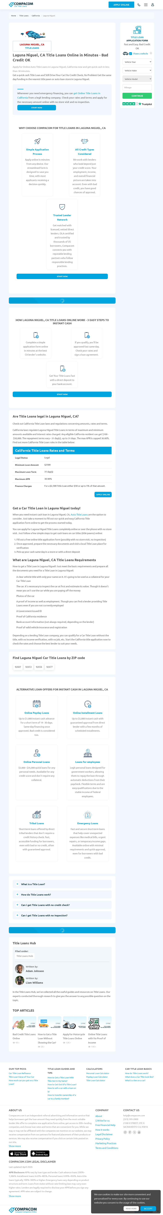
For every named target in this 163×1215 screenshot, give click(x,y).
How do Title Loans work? (136, 1073)
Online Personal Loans (37, 761)
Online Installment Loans (87, 712)
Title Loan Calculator (95, 1080)
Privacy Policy (102, 1138)
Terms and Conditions (106, 1147)
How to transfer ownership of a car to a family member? (62, 1097)
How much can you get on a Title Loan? (23, 1082)
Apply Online (121, 4)
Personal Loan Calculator (97, 1073)
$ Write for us (102, 1120)
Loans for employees (87, 761)
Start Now (62, 276)
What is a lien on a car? (135, 1080)
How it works (102, 1129)
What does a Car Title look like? (139, 1076)
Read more (131, 1208)
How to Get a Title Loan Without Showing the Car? (47, 1038)
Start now (36, 107)
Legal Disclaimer (104, 1134)
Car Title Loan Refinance (20, 1073)
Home (13, 15)
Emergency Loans (87, 823)
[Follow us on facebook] (130, 1132)
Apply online (103, 494)
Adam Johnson (35, 971)
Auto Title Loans (79, 514)
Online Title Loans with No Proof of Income (97, 1038)
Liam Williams (34, 982)
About (98, 1115)
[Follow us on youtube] (139, 1132)
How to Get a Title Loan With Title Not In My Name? (61, 1079)
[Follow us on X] (134, 1132)
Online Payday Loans (36, 712)
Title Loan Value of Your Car (21, 1076)
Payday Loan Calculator (97, 1076)
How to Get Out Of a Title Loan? (62, 1084)
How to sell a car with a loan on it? (62, 1090)
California (36, 15)
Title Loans (23, 15)
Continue (137, 95)
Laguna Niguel (49, 15)
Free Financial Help (105, 1124)
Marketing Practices (105, 1143)
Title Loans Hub (25, 955)
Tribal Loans (36, 823)
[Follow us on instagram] (125, 1132)
